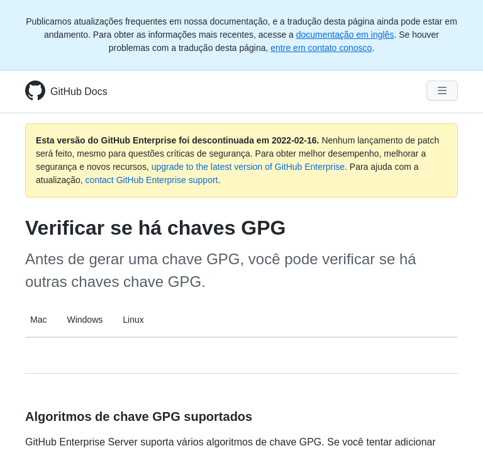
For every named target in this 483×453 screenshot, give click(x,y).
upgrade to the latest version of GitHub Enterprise (248, 167)
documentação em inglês (345, 35)
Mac (38, 320)
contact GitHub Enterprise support (152, 180)
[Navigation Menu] (442, 91)
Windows (85, 320)
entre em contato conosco (321, 48)
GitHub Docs (79, 91)
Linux (133, 320)
